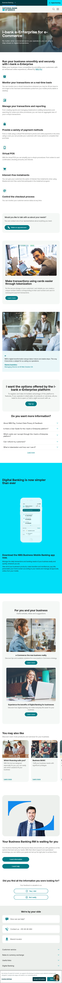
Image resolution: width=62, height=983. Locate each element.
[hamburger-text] (58, 9)
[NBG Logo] (9, 9)
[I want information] (15, 859)
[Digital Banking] (54, 3)
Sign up (31, 402)
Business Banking (9, 2)
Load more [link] (31, 452)
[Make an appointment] (17, 227)
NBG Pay (39, 69)
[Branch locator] (31, 939)
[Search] (53, 9)
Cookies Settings (7, 979)
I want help (16, 866)
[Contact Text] (31, 929)
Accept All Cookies (39, 979)
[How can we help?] (31, 919)
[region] (31, 976)
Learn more (12, 298)
